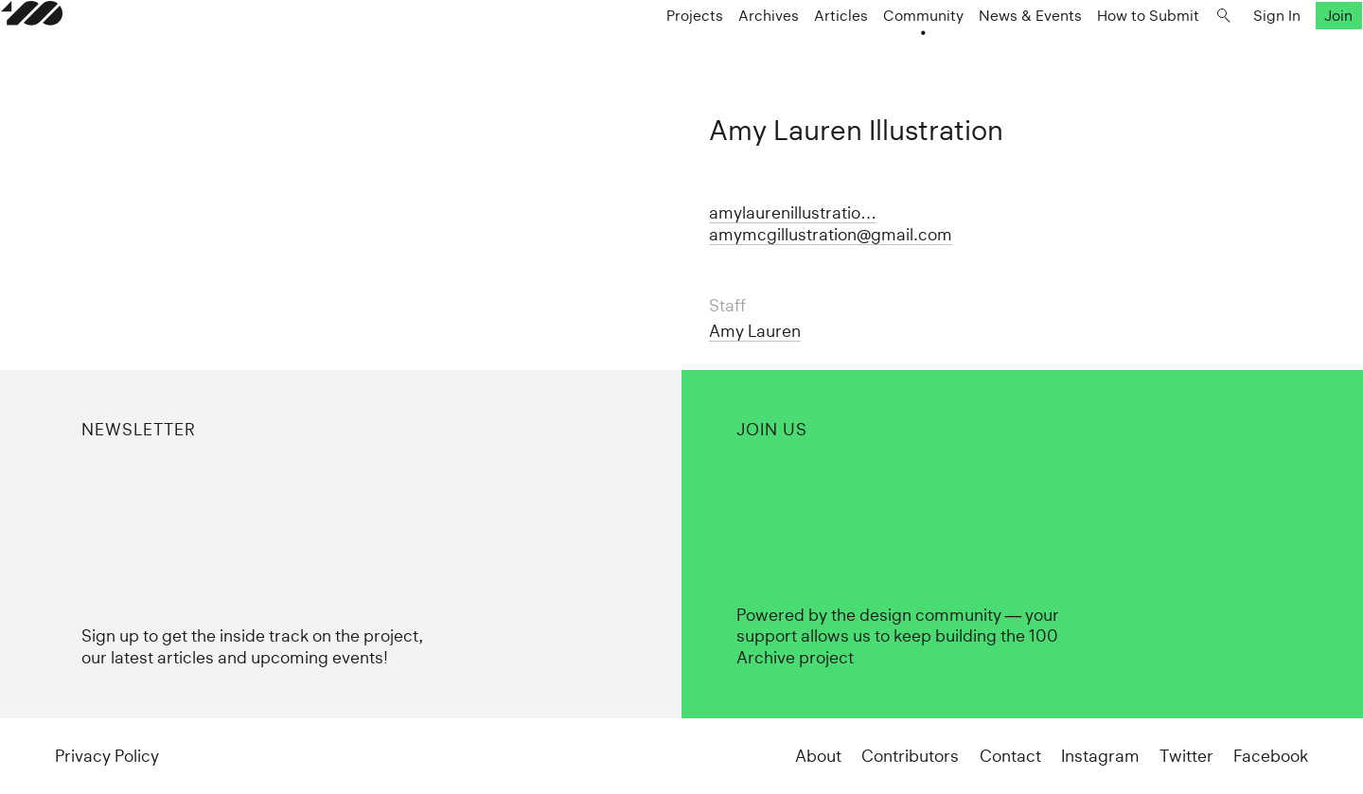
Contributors (910, 756)
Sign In (1223, 53)
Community (869, 53)
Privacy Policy (107, 756)
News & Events (976, 53)
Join (1285, 53)
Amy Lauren (755, 331)
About (818, 756)
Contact (1010, 756)
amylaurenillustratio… (793, 212)
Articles (787, 53)
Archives (714, 53)
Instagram (1100, 756)
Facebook (1270, 756)
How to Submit (1094, 53)
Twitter (1186, 756)
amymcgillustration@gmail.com (830, 234)
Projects (640, 53)
